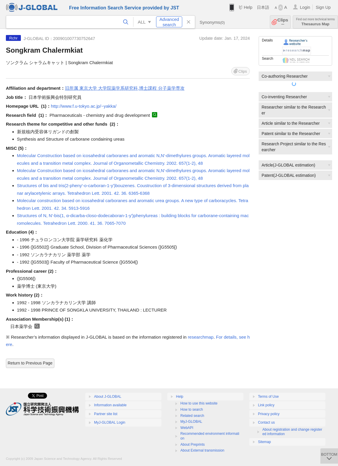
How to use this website (198, 403)
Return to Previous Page (30, 363)
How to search (191, 409)
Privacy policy (269, 414)
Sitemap (264, 442)
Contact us (266, 422)
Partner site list (105, 414)
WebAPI (186, 428)
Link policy (266, 405)
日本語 (263, 7)
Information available (110, 405)
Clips (282, 21)
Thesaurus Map (315, 22)
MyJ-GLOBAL (191, 422)
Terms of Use (268, 397)
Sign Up (323, 7)
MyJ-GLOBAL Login (109, 422)
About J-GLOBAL (107, 397)
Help (248, 7)
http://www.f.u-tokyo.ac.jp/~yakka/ (83, 106)
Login (305, 7)
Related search (192, 416)
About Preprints (192, 444)
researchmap (201, 336)
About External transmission (202, 450)
